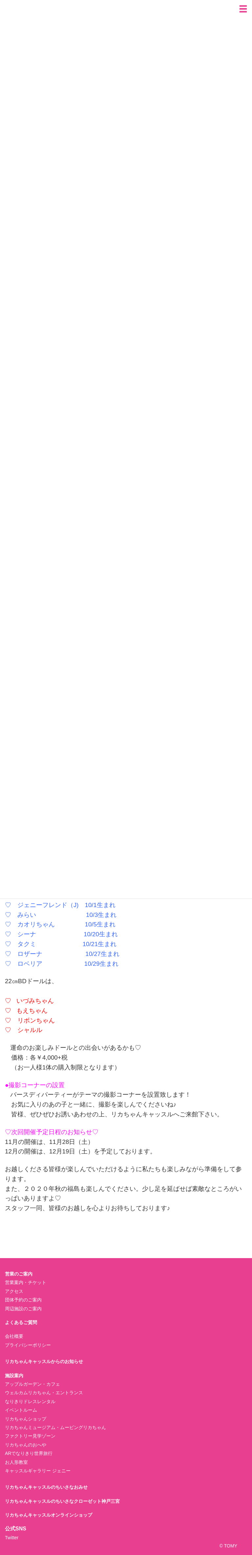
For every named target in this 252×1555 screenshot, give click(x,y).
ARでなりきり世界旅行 (28, 1453)
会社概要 (14, 1336)
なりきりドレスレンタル (30, 1401)
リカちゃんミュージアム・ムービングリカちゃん (55, 1427)
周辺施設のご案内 (23, 1308)
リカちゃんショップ (25, 1418)
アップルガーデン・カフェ (32, 1384)
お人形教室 (16, 1462)
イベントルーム (21, 1410)
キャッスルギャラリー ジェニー (38, 1470)
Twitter (11, 1537)
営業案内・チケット (25, 1282)
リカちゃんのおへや (25, 1444)
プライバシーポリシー (28, 1345)
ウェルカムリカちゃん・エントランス (44, 1392)
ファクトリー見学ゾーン (30, 1436)
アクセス (14, 1291)
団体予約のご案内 (23, 1299)
